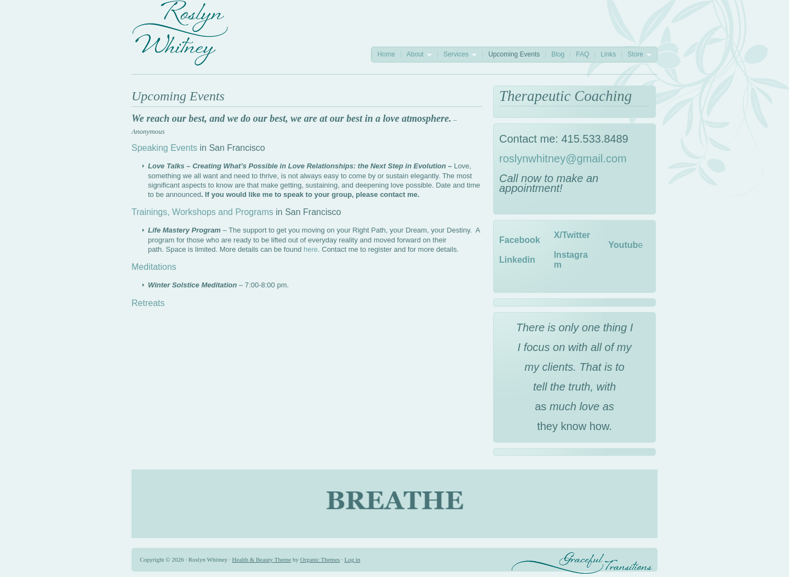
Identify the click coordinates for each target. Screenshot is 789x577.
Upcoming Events (514, 54)
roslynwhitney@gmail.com (563, 158)
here (311, 249)
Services (457, 54)
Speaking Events (164, 147)
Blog (557, 54)
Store (636, 54)
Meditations (154, 266)
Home (386, 54)
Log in (353, 559)
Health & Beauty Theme (261, 559)
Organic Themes (320, 559)
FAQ (582, 54)
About (416, 54)
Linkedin (517, 259)
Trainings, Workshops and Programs (202, 212)
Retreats (148, 303)
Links (608, 54)
